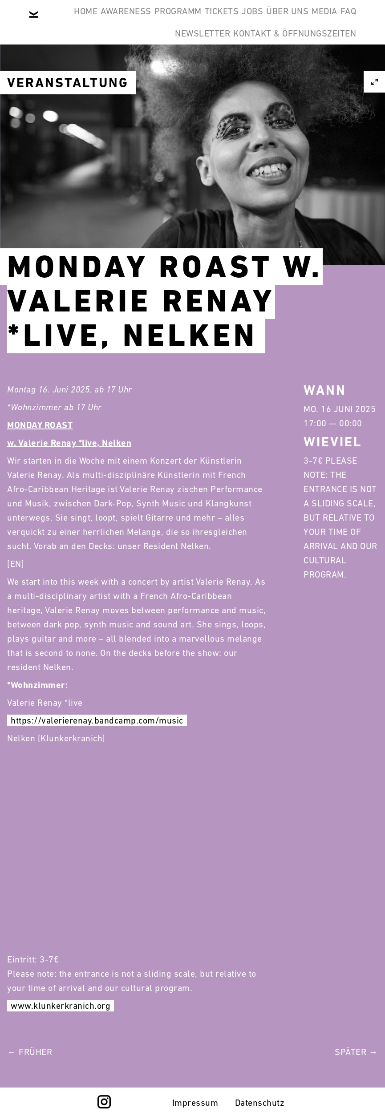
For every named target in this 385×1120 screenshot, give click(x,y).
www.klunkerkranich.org (60, 1006)
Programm (237, 21)
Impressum (195, 1103)
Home (118, 21)
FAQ (270, 64)
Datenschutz (260, 1103)
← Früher (29, 1052)
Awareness (171, 21)
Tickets (294, 21)
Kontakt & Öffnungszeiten (288, 107)
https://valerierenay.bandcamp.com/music (97, 720)
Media (232, 64)
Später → (356, 1052)
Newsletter (321, 64)
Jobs (338, 21)
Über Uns (182, 64)
